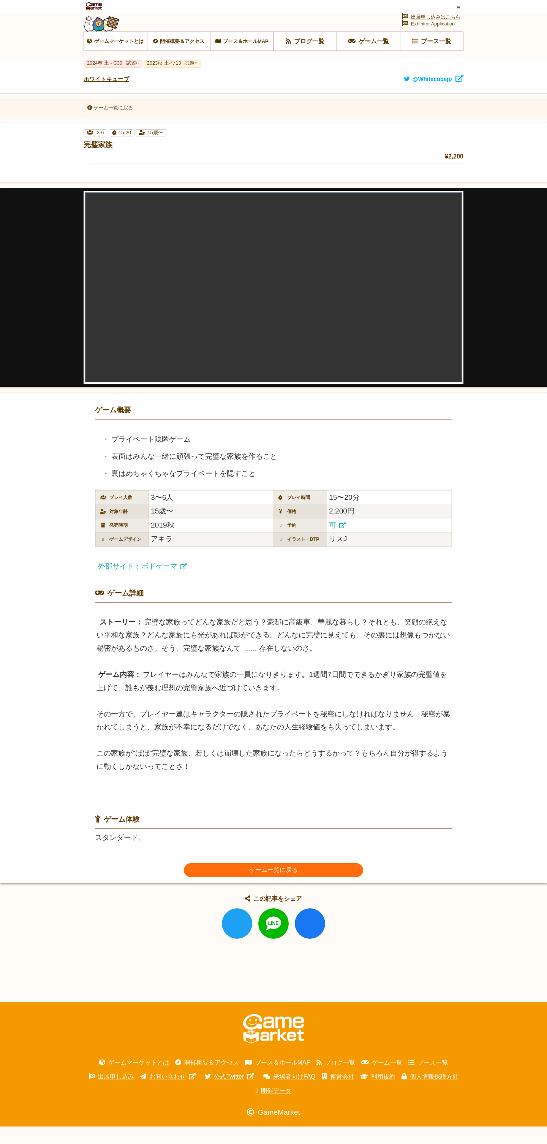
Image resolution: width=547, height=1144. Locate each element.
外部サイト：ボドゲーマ (137, 584)
